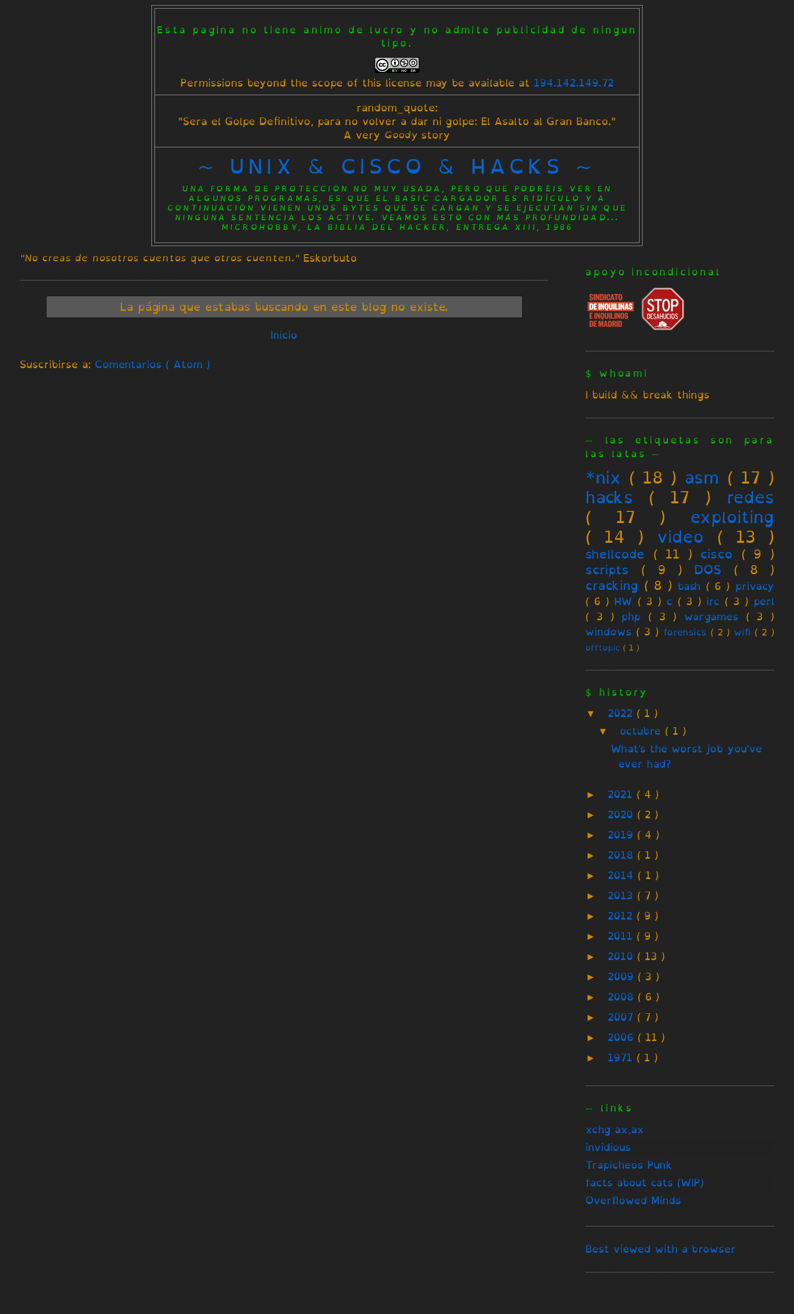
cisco (716, 554)
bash (689, 586)
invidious (608, 1147)
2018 (622, 855)
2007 (622, 1017)
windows (608, 632)
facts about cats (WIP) (644, 1182)
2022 (622, 713)
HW (623, 601)
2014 (623, 875)
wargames (711, 616)
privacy (754, 586)
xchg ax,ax (614, 1129)
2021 (622, 794)
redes (750, 497)
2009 (623, 976)
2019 (622, 835)
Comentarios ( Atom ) (152, 364)
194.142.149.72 (574, 83)
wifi (742, 632)
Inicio (283, 335)
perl (763, 601)
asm (702, 477)
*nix (603, 477)
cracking (611, 585)
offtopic (602, 648)
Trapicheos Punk (628, 1165)
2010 (622, 956)
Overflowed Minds (633, 1200)
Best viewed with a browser (660, 1249)
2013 (622, 895)
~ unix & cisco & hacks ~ (397, 166)
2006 (623, 1037)
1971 (622, 1057)
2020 (622, 814)
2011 (622, 936)
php (631, 616)
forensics (684, 632)
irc (713, 601)
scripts (607, 570)
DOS (708, 570)
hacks (609, 497)
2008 (623, 997)
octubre (642, 731)
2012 (622, 916)
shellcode (615, 554)
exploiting (732, 517)
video (680, 536)
